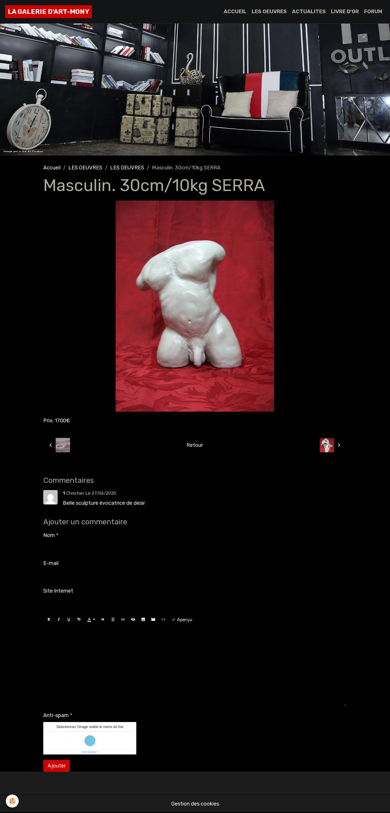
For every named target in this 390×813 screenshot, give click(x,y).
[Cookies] (12, 801)
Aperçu (181, 620)
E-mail (51, 563)
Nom (49, 535)
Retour (194, 445)
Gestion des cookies (195, 804)
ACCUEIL (235, 11)
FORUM (373, 11)
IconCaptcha (88, 751)
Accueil (52, 168)
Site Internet (58, 591)
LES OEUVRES (269, 11)
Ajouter (57, 766)
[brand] (48, 11)
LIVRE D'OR (345, 11)
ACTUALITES (309, 11)
